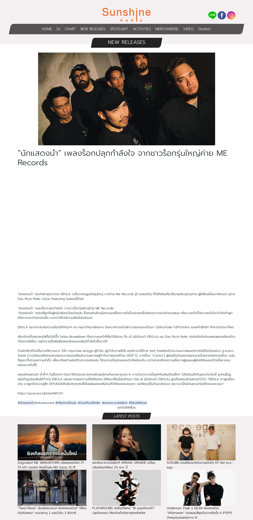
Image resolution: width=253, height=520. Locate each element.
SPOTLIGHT (119, 29)
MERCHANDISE (166, 29)
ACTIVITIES (142, 29)
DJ (58, 29)
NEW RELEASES (92, 29)
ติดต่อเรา (204, 29)
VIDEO (188, 29)
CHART (70, 29)
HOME (47, 29)
